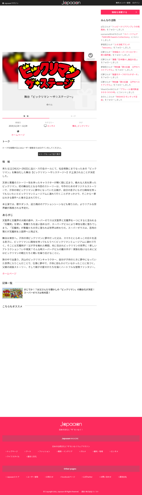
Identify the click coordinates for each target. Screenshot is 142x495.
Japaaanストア (13, 476)
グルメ (83, 451)
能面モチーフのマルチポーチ (125, 74)
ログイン (136, 2)
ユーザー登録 (32, 476)
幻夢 (103, 51)
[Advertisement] (49, 29)
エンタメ (51, 125)
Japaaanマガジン (10, 3)
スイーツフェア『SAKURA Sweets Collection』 (119, 35)
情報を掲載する (119, 12)
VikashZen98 (107, 89)
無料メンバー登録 (123, 2)
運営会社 (123, 476)
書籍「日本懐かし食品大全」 (124, 59)
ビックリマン (83, 125)
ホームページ (18, 134)
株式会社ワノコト (92, 491)
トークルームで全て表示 (49, 154)
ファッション (44, 451)
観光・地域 (98, 451)
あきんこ (105, 96)
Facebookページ (68, 476)
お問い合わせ (106, 476)
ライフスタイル (13, 456)
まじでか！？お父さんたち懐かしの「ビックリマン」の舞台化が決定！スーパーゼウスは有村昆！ (59, 291)
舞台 (74, 125)
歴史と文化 (32, 456)
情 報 (25, 116)
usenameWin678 (108, 34)
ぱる (103, 26)
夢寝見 (104, 44)
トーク (73, 116)
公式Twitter (87, 476)
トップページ (12, 451)
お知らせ (49, 476)
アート (28, 451)
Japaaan (71, 3)
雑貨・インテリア (65, 451)
